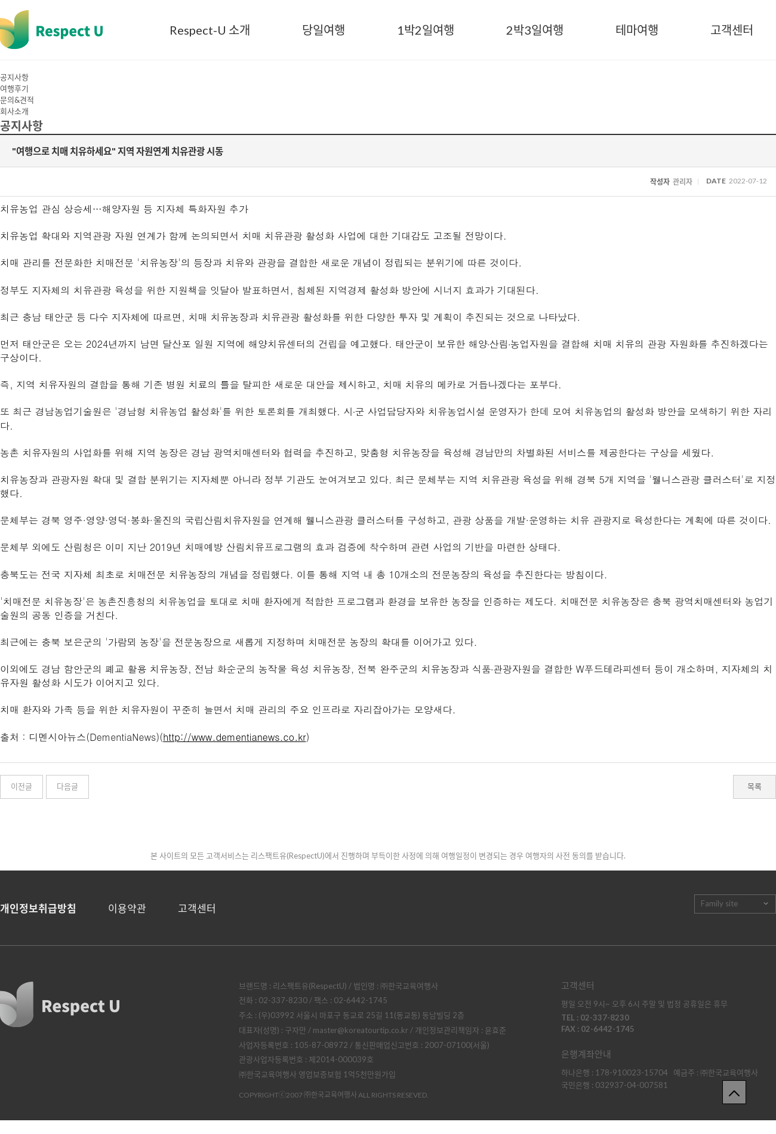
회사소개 (14, 111)
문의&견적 (17, 100)
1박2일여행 (425, 30)
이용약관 (127, 908)
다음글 (67, 786)
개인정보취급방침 (38, 908)
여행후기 (14, 88)
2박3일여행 (534, 30)
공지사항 (14, 77)
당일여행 (323, 30)
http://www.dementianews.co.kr (234, 737)
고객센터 (731, 30)
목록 (754, 786)
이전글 (21, 786)
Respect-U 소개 (210, 30)
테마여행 (636, 30)
